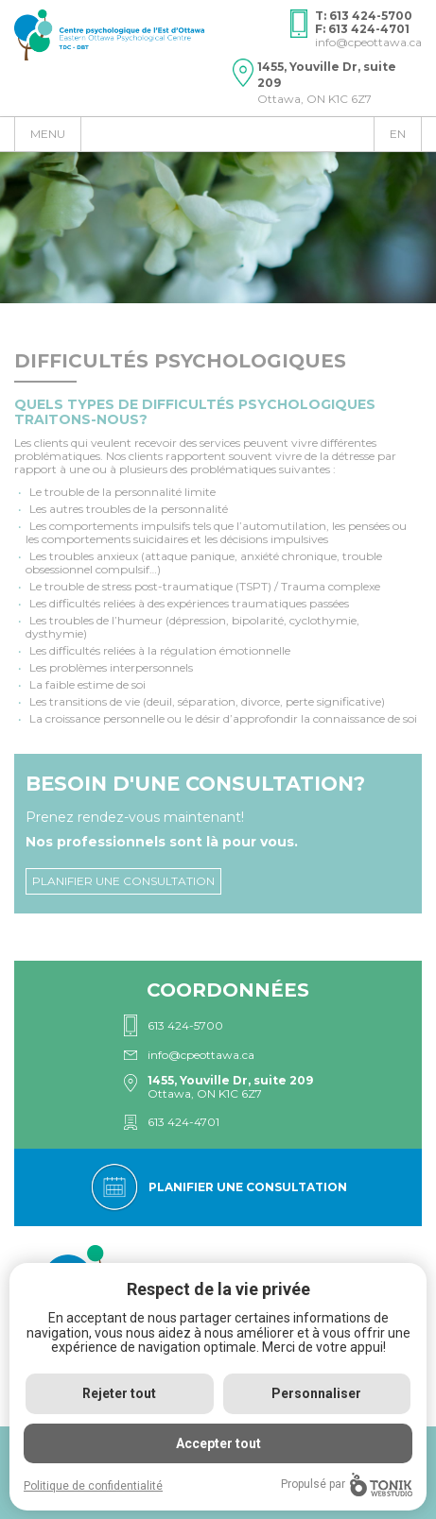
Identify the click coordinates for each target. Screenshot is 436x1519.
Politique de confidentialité (93, 1486)
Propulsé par (346, 1484)
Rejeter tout (119, 1393)
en (398, 134)
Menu (47, 134)
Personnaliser (316, 1393)
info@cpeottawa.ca (368, 42)
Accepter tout (218, 1443)
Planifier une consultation (123, 881)
